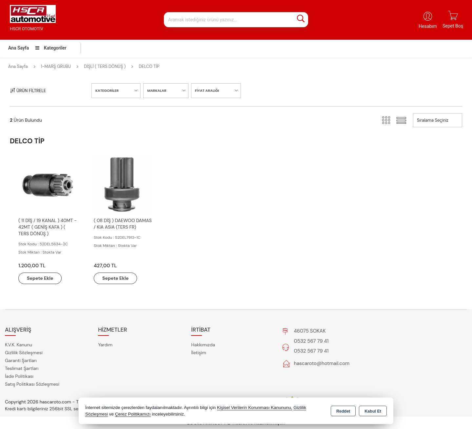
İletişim (198, 353)
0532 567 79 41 (311, 341)
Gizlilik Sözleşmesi (24, 353)
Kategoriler (50, 48)
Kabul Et (372, 411)
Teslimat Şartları (21, 368)
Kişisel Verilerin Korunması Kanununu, (254, 407)
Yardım (105, 345)
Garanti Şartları (21, 360)
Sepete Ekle (40, 278)
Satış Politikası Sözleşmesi (32, 384)
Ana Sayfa (18, 48)
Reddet (343, 411)
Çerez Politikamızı (133, 414)
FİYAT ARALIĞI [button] (207, 90)
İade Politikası (19, 376)
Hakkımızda (203, 345)
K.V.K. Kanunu (18, 345)
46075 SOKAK (310, 331)
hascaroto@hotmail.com (322, 363)
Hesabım (428, 26)
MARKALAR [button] (156, 90)
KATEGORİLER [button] (107, 90)
